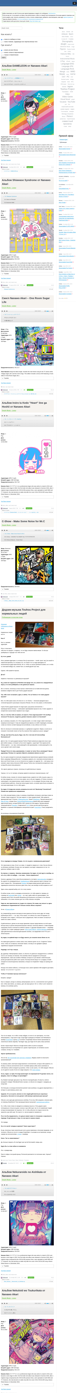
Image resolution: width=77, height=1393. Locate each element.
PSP (72, 77)
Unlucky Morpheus (42, 929)
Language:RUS (67, 69)
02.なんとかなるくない (10, 317)
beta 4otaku (65, 36)
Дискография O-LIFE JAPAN (66, 226)
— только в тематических (9, 55)
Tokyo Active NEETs (30, 929)
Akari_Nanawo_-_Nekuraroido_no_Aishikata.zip (14, 1281)
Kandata (61, 160)
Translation (26, 1160)
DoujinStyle (9, 1039)
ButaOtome (36, 799)
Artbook (65, 34)
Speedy (60, 230)
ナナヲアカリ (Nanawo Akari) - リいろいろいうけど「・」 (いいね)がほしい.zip (21, 512)
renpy (72, 79)
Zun (69, 104)
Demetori (14, 805)
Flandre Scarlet (71, 49)
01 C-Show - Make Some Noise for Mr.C (14, 533)
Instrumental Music (67, 59)
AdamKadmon (29, 801)
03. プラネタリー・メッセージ (12, 425)
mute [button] (45, 75)
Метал (63, 116)
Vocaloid (63, 102)
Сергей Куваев (71, 119)
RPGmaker (63, 84)
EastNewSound (25, 881)
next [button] (7, 75)
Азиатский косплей (67, 106)
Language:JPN (67, 66)
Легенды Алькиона (67, 114)
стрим (65, 126)
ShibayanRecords (23, 799)
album (7, 164)
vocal (72, 99)
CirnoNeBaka (62, 184)
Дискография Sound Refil (65, 262)
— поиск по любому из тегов (10, 39)
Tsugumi (19, 801)
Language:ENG (67, 64)
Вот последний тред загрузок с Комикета (19, 1057)
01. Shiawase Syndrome (11, 196)
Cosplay (71, 39)
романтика (63, 119)
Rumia (60, 214)
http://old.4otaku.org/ (35, 21)
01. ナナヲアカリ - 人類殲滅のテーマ (14, 78)
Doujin (18, 164)
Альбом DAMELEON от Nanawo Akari (24, 65)
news (67, 74)
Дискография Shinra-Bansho (66, 256)
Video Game (67, 97)
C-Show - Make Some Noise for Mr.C (23, 521)
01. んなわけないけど (9, 1194)
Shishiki (5, 1163)
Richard (60, 200)
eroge (73, 46)
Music (4, 164)
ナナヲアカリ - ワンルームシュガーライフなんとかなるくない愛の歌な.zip (20, 393)
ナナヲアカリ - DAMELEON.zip (11, 171)
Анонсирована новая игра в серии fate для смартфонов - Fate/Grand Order (66, 218)
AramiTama (38, 807)
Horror (67, 56)
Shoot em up (71, 84)
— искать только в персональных (12, 52)
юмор (69, 126)
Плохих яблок (10, 909)
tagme (70, 86)
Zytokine (24, 883)
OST (63, 77)
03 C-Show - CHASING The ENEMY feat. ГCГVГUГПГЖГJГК (19, 536)
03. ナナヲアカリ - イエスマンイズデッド (15, 84)
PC (68, 77)
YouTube (71, 102)
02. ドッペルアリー (9, 422)
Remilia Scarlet (65, 79)
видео (72, 109)
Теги (61, 28)
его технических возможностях (34, 19)
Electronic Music (65, 46)
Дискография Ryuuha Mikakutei (67, 248)
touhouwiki (11, 895)
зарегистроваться (68, 17)
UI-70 (28, 805)
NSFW (72, 74)
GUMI (69, 51)
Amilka (60, 146)
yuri (66, 104)
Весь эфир (61, 298)
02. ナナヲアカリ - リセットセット (13, 81)
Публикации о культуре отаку (12, 617)
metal (67, 71)
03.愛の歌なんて (8, 320)
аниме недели (65, 109)
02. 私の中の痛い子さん (10, 1309)
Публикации (63, 142)
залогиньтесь (51, 13)
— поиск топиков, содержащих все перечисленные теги (19, 42)
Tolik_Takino (62, 206)
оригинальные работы (42, 1102)
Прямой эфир (66, 136)
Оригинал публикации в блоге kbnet (7, 626)
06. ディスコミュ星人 (9, 1312)
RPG (72, 81)
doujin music (14, 164)
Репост (70, 116)
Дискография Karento (64, 148)
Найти (4, 57)
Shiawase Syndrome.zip (9, 289)
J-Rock (68, 61)
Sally (23, 801)
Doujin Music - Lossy (9, 69)
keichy (60, 192)
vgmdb (19, 895)
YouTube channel (6, 160)
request (63, 81)
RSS (66, 298)
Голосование (64, 111)
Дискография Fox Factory (65, 268)
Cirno (71, 36)
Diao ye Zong (4, 801)
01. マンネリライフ (10, 1306)
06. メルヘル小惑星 (9, 1191)
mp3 (10, 164)
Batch (71, 34)
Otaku (16, 1160)
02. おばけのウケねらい (11, 1188)
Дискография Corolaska (65, 294)
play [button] (4, 75)
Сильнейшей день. (64, 188)
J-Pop (62, 61)
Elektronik (5, 167)
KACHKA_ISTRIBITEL (64, 176)
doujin (63, 44)
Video (67, 94)
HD (73, 54)
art (72, 31)
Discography (67, 41)
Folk (65, 51)
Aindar (60, 246)
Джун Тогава (62, 202)
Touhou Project (11, 1160)
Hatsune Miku (66, 54)
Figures (63, 49)
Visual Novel (65, 99)
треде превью (36, 1070)
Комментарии (63, 139)
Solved (64, 86)
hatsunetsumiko (41, 879)
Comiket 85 (64, 39)
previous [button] (2, 75)
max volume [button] (52, 75)
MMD (72, 71)
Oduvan (60, 168)
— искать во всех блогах (9, 50)
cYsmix (19, 1134)
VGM (71, 91)
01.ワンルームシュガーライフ (12, 314)
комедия (71, 111)
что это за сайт (21, 19)
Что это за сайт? (63, 180)
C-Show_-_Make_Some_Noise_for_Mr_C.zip (14, 600)
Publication (21, 1160)
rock (68, 81)
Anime (68, 31)
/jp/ (18, 1039)
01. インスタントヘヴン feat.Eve (13, 419)
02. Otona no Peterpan (10, 199)
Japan (73, 61)
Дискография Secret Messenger (67, 154)
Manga (62, 72)
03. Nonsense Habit (9, 202)
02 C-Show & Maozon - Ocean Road (13, 539)
